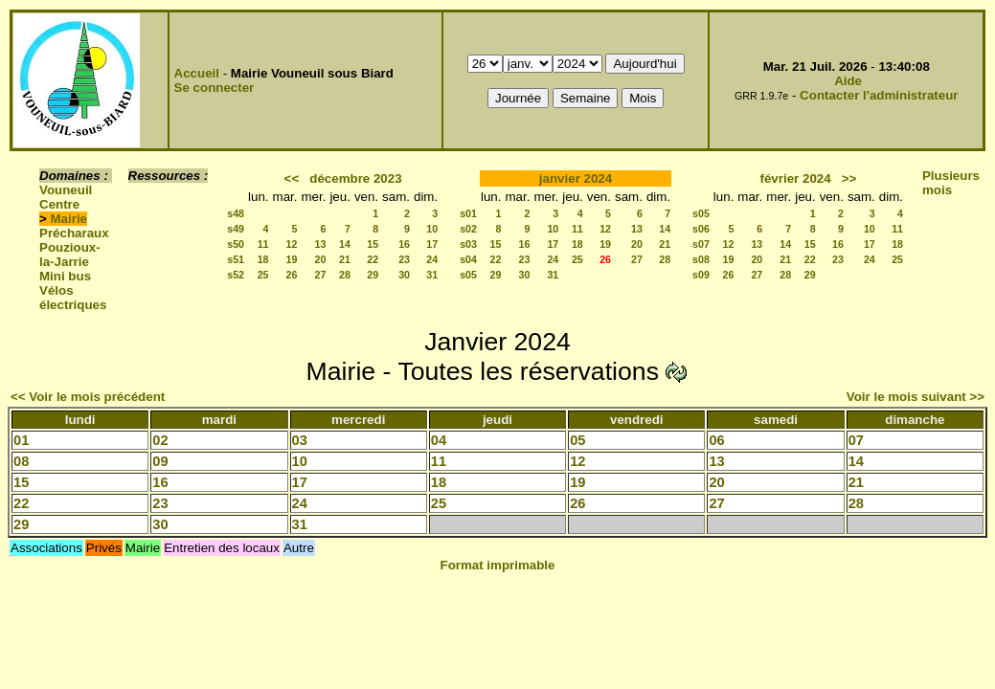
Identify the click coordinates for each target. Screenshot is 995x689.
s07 (701, 244)
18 (263, 259)
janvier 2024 (575, 178)
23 (404, 259)
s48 (235, 213)
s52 (235, 274)
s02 (468, 228)
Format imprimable (498, 565)
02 (160, 440)
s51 (235, 259)
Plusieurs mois (951, 182)
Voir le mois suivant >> (915, 396)
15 (372, 244)
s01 (468, 213)
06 (716, 440)
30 (404, 274)
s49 (235, 228)
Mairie (69, 218)
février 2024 (795, 178)
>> (849, 178)
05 (577, 440)
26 (292, 274)
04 (438, 440)
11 (263, 244)
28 (345, 274)
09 (160, 461)
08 (21, 461)
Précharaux (74, 233)
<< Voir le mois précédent (88, 396)
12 (292, 244)
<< (292, 178)
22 (372, 259)
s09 (701, 274)
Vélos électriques (72, 297)
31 (432, 274)
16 (404, 244)
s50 (235, 244)
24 (432, 259)
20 (321, 259)
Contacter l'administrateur (879, 95)
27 (321, 274)
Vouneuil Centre (65, 197)
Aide (848, 81)
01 (21, 440)
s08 (701, 259)
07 (856, 440)
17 (432, 244)
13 (321, 244)
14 (345, 244)
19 (292, 259)
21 (345, 259)
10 (432, 228)
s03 (468, 244)
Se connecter (214, 87)
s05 (468, 274)
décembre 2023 (355, 178)
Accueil (196, 73)
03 (299, 440)
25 (263, 274)
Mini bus (65, 276)
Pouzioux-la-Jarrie (70, 254)
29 (372, 274)
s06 (701, 228)
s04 (468, 259)
